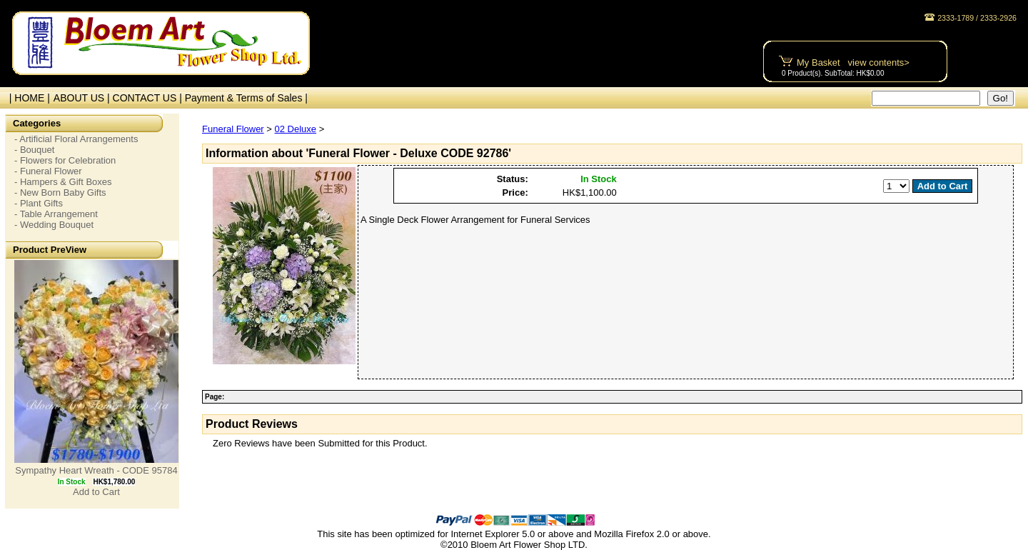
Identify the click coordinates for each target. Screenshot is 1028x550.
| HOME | (27, 98)
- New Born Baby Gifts (60, 192)
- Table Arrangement (56, 214)
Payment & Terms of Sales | (246, 98)
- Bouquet (34, 149)
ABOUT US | (83, 98)
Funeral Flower (233, 129)
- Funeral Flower (48, 171)
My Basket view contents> (853, 62)
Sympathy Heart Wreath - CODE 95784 (96, 470)
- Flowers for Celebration (65, 160)
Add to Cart (96, 491)
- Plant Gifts (38, 203)
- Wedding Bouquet (54, 224)
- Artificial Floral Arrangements (76, 139)
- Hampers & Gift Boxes (63, 181)
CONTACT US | (149, 98)
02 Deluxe (296, 129)
